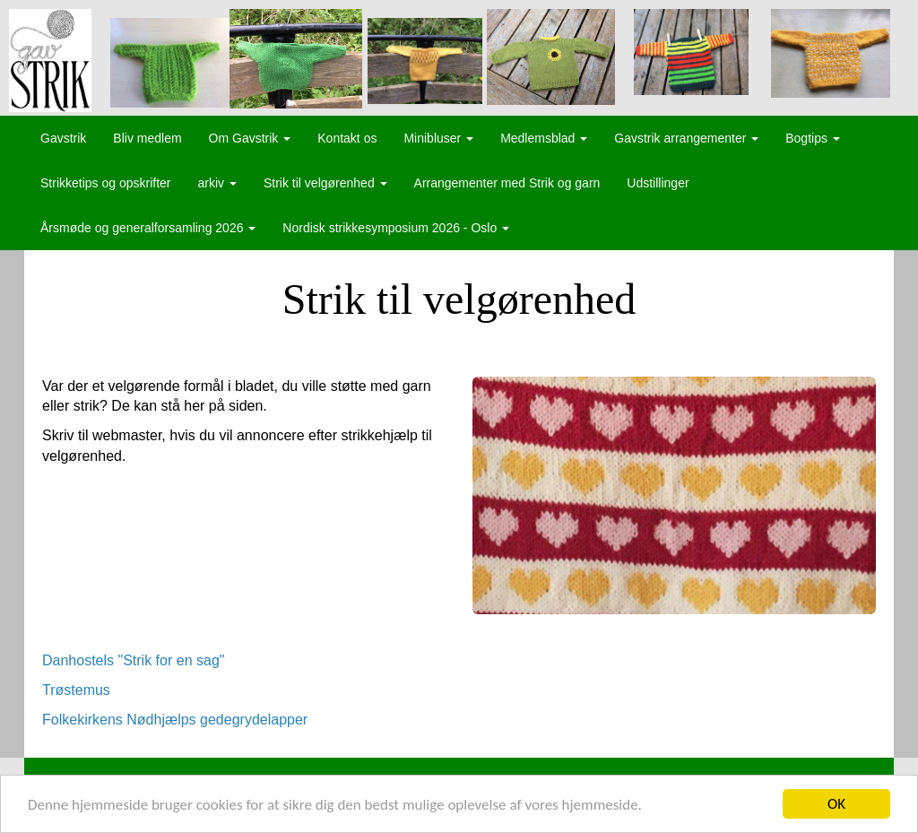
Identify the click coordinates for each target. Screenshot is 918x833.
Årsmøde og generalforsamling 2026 (147, 228)
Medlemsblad (543, 138)
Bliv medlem (147, 138)
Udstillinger (657, 183)
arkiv (217, 183)
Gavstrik (63, 138)
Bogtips (812, 138)
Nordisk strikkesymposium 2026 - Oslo (395, 228)
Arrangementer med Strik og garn (507, 183)
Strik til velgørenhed (325, 183)
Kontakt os (347, 138)
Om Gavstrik (250, 138)
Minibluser (438, 138)
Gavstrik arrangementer (686, 138)
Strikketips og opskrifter (105, 183)
